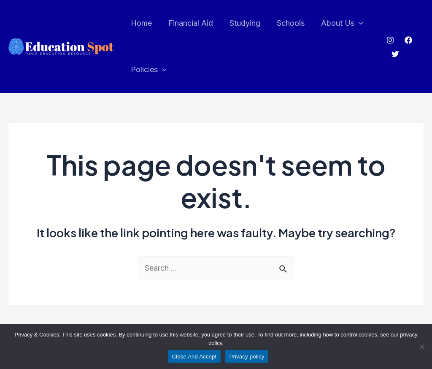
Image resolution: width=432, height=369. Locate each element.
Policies (148, 69)
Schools (286, 23)
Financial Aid (188, 23)
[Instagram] (389, 40)
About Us (336, 23)
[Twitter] (394, 54)
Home (140, 23)
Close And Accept (194, 356)
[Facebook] (407, 40)
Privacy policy (246, 356)
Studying (241, 23)
